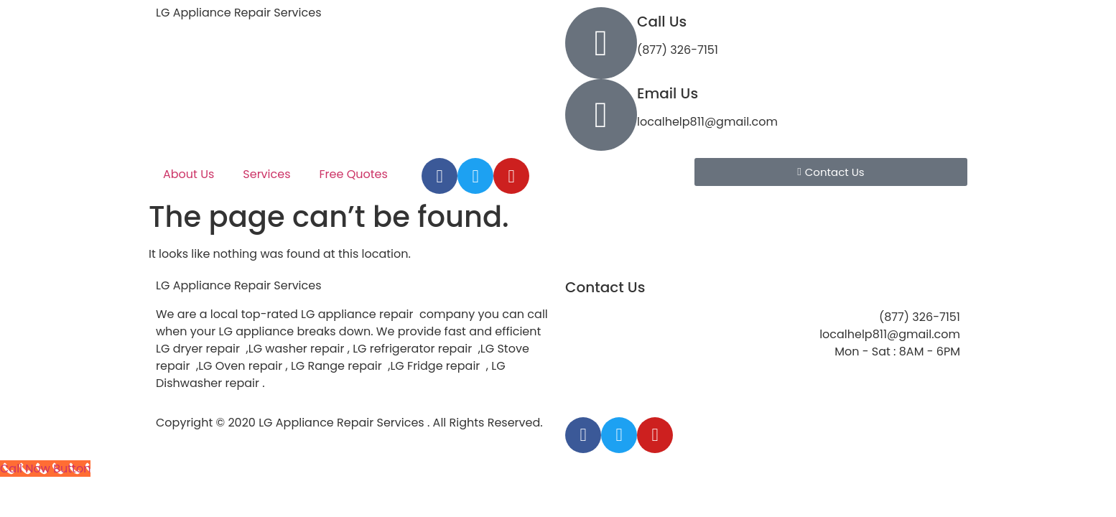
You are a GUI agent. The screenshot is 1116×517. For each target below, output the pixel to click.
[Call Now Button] (45, 468)
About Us (188, 174)
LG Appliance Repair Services (239, 12)
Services (266, 174)
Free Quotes (354, 174)
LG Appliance (239, 285)
